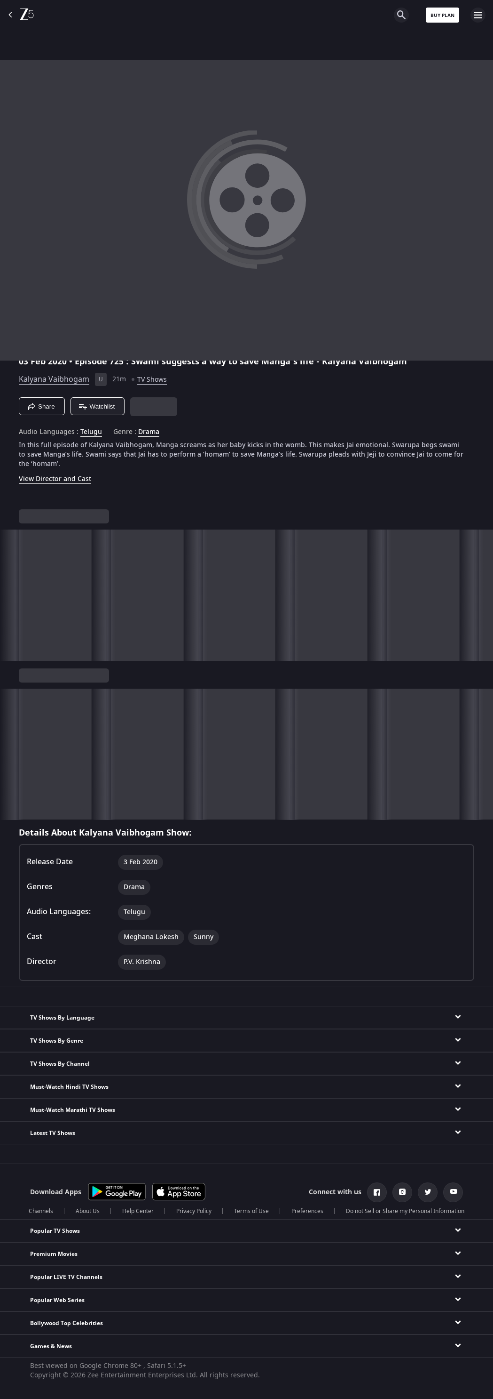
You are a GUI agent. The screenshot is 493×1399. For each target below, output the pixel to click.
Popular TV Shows (55, 1231)
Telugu (91, 432)
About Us (88, 1211)
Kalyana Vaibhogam (54, 379)
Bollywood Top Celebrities (66, 1323)
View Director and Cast (55, 479)
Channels (41, 1211)
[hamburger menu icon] (477, 15)
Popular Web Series (57, 1300)
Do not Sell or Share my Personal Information (405, 1211)
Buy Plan (442, 15)
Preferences (307, 1211)
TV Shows (152, 380)
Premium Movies (54, 1254)
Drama (148, 432)
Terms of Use (251, 1211)
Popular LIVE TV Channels (66, 1277)
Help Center (138, 1211)
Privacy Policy (193, 1211)
